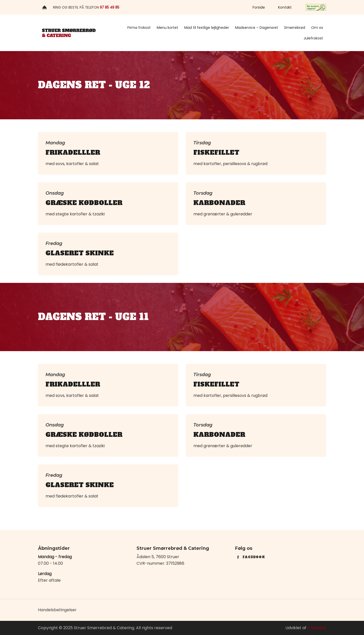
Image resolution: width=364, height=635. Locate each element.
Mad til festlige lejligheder (206, 27)
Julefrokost (313, 38)
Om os (317, 27)
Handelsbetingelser (57, 610)
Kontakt (285, 7)
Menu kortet (167, 27)
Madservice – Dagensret (256, 27)
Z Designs (316, 628)
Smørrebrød (294, 27)
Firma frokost (139, 27)
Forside (259, 7)
